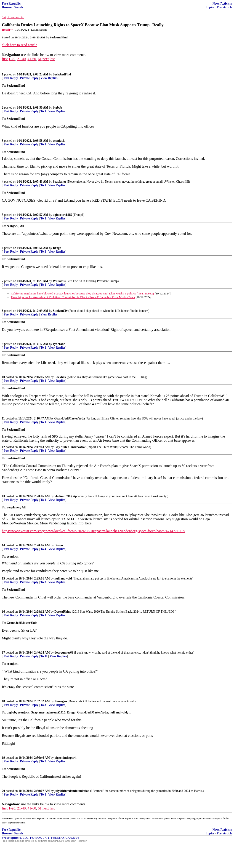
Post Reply (11, 78)
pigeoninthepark (65, 757)
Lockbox (60, 377)
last (52, 59)
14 (3, 545)
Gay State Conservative (70, 447)
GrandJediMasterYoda (69, 418)
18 (3, 701)
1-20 (12, 59)
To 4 (43, 549)
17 (3, 652)
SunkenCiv (60, 310)
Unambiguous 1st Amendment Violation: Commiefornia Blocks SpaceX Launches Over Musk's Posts (73, 297)
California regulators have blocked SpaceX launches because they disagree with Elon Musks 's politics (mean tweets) (82, 293)
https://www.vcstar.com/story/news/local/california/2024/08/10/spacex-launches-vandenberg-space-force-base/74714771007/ (93, 531)
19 (3, 757)
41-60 (31, 59)
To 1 (43, 111)
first (5, 59)
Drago (57, 248)
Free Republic (11, 3)
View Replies (49, 78)
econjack (59, 140)
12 (3, 447)
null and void (63, 578)
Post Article (224, 7)
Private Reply (29, 78)
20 (3, 791)
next (46, 59)
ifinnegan (60, 701)
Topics (210, 7)
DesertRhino (62, 611)
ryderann (59, 344)
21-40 (21, 59)
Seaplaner (59, 181)
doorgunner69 (63, 652)
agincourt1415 (62, 214)
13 (3, 496)
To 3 (43, 251)
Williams (59, 281)
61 (40, 59)
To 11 (44, 656)
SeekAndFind (62, 74)
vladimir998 (62, 496)
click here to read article (19, 45)
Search (18, 7)
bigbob (57, 107)
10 (3, 377)
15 (3, 578)
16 (3, 611)
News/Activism (222, 3)
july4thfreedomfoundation (71, 791)
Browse (7, 7)
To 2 (43, 761)
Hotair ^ (7, 29)
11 (3, 418)
